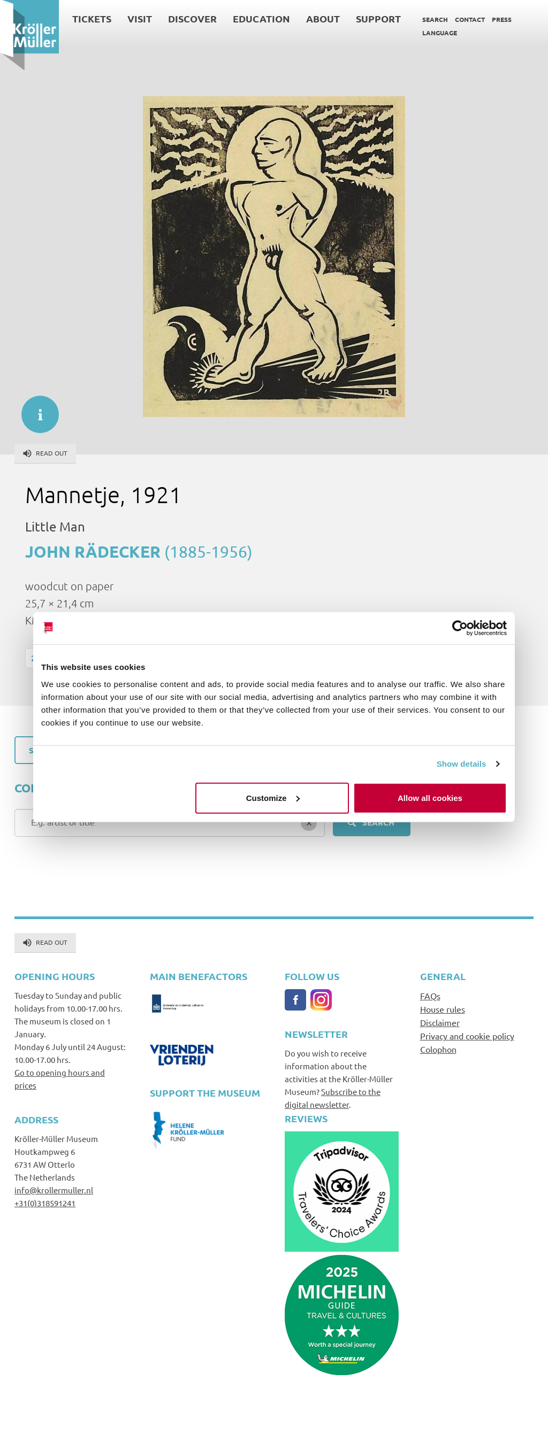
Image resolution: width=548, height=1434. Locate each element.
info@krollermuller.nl (53, 1190)
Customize (273, 797)
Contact (470, 19)
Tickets (91, 18)
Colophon (438, 1049)
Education (261, 18)
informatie (34, 409)
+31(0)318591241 (44, 1203)
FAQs (430, 995)
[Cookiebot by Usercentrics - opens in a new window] (460, 628)
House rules (442, 1009)
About (323, 18)
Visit (139, 18)
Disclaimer (440, 1022)
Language (439, 32)
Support (378, 18)
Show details (461, 763)
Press (502, 19)
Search (435, 19)
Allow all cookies (430, 797)
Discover (192, 18)
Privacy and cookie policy (467, 1035)
